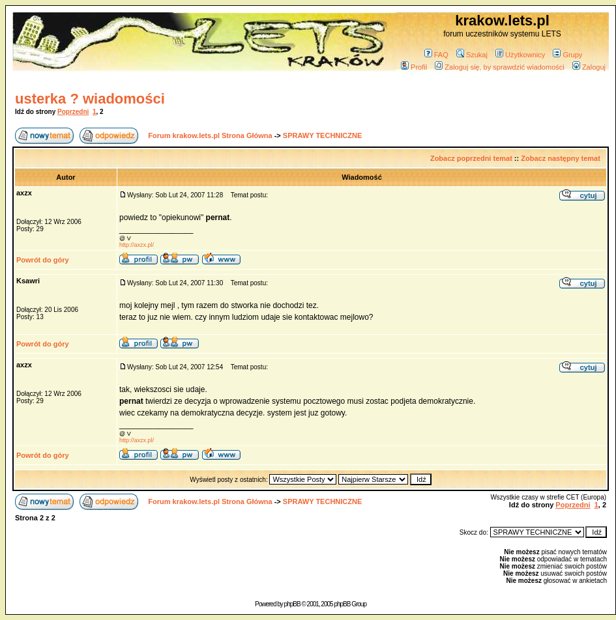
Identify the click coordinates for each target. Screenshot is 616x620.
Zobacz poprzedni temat (471, 158)
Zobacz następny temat (560, 158)
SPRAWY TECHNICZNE (322, 135)
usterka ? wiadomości (90, 99)
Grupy (567, 55)
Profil (414, 67)
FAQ (436, 55)
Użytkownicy (520, 55)
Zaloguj (589, 67)
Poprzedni (73, 111)
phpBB (292, 604)
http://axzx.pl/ (136, 245)
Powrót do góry (42, 260)
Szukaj (472, 55)
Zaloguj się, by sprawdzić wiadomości (499, 67)
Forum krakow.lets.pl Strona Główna (210, 135)
